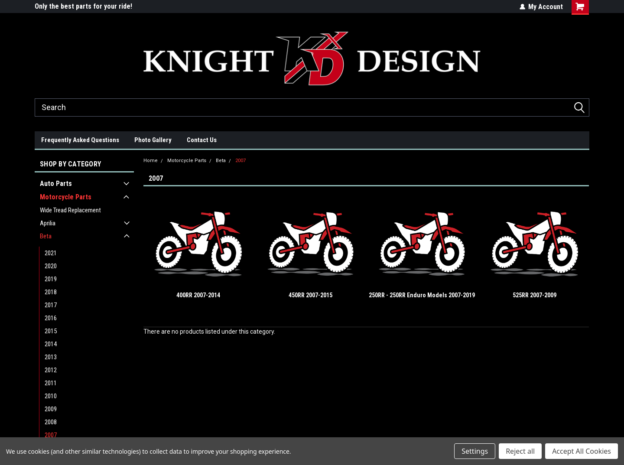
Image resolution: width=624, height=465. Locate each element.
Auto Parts (56, 183)
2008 (51, 422)
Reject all (520, 451)
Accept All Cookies (581, 451)
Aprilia (47, 223)
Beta (46, 236)
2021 (51, 253)
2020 (51, 266)
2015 (51, 331)
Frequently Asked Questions (80, 140)
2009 (51, 409)
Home (150, 160)
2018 (51, 292)
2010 (51, 396)
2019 (51, 279)
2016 (51, 318)
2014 (51, 344)
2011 (51, 383)
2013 (51, 357)
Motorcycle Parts (65, 197)
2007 (51, 435)
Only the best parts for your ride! (83, 6)
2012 (51, 370)
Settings (475, 451)
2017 (51, 305)
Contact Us (202, 140)
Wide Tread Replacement (70, 210)
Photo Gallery (153, 140)
